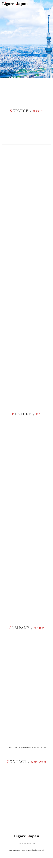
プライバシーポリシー (26, 843)
